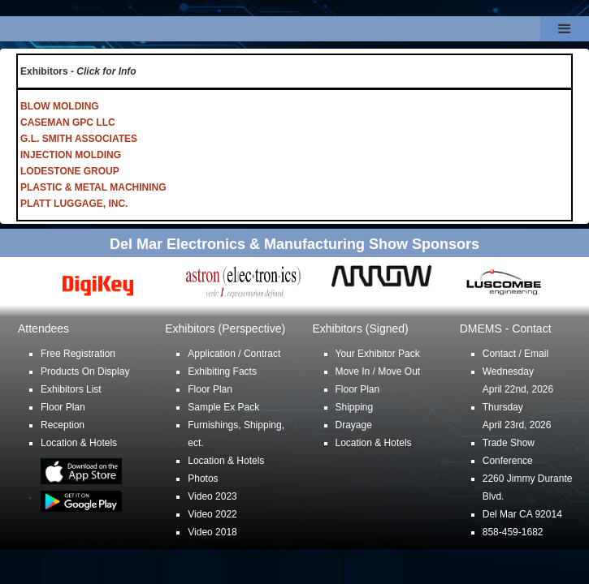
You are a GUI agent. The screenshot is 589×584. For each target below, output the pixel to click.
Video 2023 (212, 496)
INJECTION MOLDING (70, 155)
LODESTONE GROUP (69, 171)
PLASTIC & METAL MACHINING (93, 187)
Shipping (355, 407)
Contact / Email (515, 353)
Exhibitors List (71, 389)
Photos (203, 478)
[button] (564, 28)
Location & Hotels (79, 443)
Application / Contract (234, 353)
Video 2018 (212, 532)
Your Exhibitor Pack (378, 353)
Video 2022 (212, 514)
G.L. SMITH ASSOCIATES (78, 138)
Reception (62, 425)
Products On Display (85, 371)
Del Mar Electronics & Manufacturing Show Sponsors (294, 244)
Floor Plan (63, 407)
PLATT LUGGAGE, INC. (74, 203)
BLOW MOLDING (59, 106)
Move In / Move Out (378, 371)
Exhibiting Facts (222, 371)
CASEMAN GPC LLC (67, 122)
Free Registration (78, 353)
